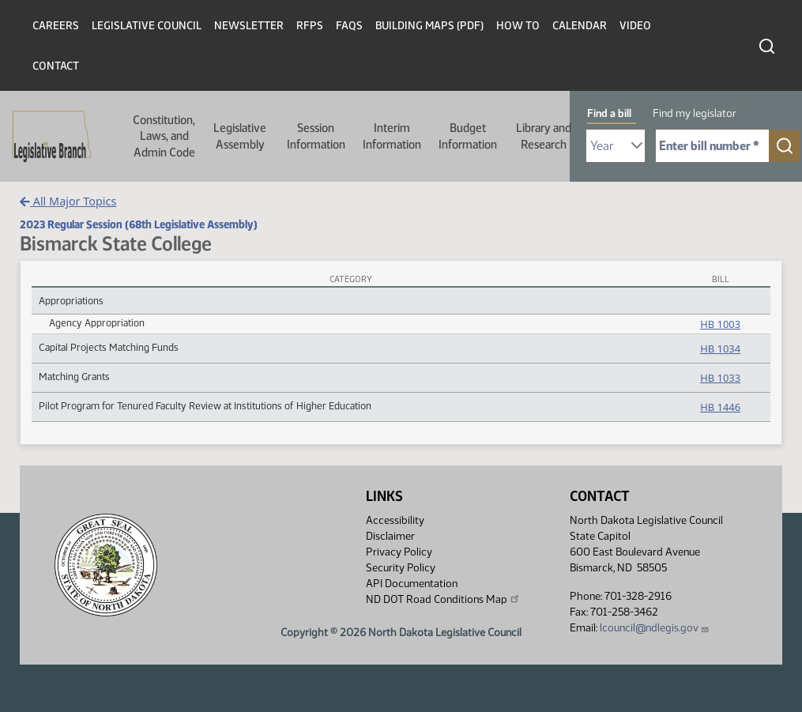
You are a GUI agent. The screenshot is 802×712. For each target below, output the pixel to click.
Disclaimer (390, 536)
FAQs (349, 25)
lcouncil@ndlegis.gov (655, 628)
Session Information (316, 136)
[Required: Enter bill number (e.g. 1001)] (712, 146)
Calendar (579, 25)
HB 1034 (720, 348)
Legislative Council (146, 25)
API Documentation (411, 583)
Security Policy (400, 567)
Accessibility (395, 520)
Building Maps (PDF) (429, 25)
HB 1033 (720, 378)
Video (635, 25)
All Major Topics (68, 201)
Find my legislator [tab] (694, 113)
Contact (55, 66)
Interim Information (392, 136)
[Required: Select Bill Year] (615, 146)
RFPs (309, 25)
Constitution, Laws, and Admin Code (164, 136)
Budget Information (468, 136)
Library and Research (543, 136)
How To (518, 25)
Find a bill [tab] (609, 113)
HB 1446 (720, 407)
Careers (55, 25)
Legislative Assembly (239, 136)
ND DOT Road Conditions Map (443, 599)
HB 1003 (720, 324)
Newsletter (249, 25)
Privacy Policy (399, 552)
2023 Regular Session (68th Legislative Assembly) (139, 224)
